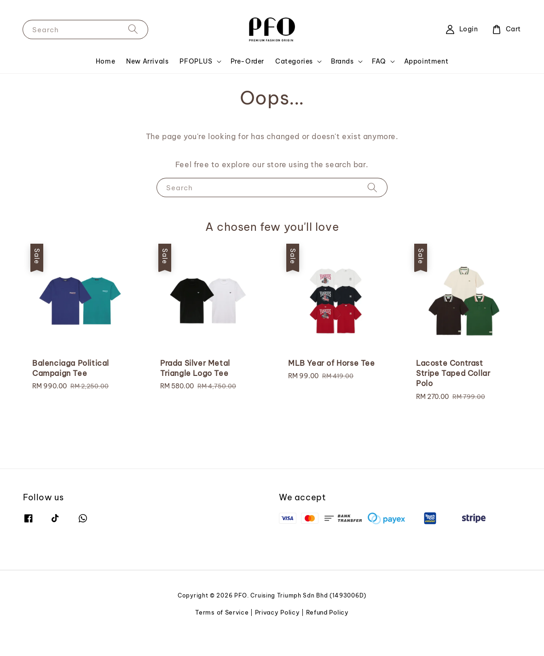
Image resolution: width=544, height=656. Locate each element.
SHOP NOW (218, 12)
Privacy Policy (277, 637)
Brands (342, 86)
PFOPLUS (195, 86)
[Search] (133, 54)
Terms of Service (222, 637)
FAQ (379, 86)
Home (105, 86)
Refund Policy (327, 637)
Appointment (426, 86)
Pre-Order (247, 86)
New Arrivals (147, 86)
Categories (294, 86)
